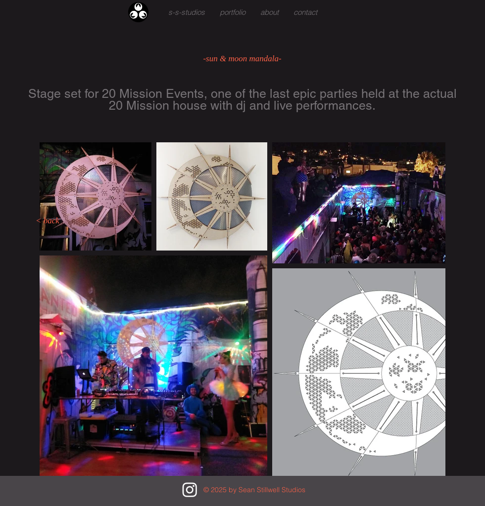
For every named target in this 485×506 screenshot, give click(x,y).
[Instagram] (189, 489)
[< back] (47, 221)
